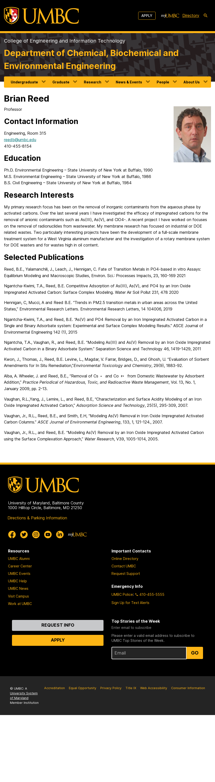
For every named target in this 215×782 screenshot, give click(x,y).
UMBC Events (19, 573)
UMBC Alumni (19, 558)
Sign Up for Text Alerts (130, 603)
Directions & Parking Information (37, 517)
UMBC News (18, 588)
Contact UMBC (123, 566)
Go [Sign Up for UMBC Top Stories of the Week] (195, 653)
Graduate (60, 82)
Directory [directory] (191, 15)
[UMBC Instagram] (35, 534)
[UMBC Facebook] (11, 534)
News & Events (129, 82)
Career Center (20, 566)
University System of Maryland (24, 695)
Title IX (130, 688)
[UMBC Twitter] (23, 534)
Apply (146, 15)
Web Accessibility (153, 688)
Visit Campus (18, 596)
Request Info (57, 625)
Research (92, 82)
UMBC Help (17, 581)
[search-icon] (205, 15)
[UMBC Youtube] (47, 534)
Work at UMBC (20, 604)
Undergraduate (24, 82)
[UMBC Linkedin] (59, 534)
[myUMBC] (170, 15)
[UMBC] (41, 15)
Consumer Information (188, 688)
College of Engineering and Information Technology (64, 41)
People (163, 82)
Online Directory (124, 558)
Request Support (125, 573)
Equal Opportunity (82, 688)
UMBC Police (122, 594)
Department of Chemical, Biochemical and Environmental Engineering (91, 59)
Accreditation (54, 688)
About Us (192, 82)
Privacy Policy (110, 688)
